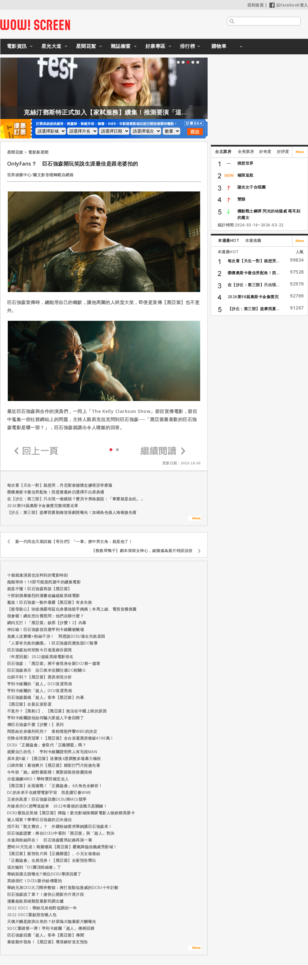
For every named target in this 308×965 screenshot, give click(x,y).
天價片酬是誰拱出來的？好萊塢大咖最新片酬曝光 (51, 921)
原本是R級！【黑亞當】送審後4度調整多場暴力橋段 (54, 758)
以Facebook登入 (288, 5)
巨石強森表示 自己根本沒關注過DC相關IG (46, 670)
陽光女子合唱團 (251, 187)
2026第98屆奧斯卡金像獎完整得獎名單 (42, 505)
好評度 (283, 151)
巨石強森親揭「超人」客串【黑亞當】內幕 (45, 697)
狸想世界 (245, 163)
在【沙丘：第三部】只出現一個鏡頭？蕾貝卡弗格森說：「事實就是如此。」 (76, 499)
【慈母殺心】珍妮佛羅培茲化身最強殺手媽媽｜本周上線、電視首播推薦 (72, 609)
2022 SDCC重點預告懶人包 (32, 914)
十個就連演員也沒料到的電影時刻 (37, 575)
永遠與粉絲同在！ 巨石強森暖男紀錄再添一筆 (49, 840)
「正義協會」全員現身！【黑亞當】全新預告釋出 (51, 860)
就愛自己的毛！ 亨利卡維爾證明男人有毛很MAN (52, 751)
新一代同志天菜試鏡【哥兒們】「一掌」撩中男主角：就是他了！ (74, 541)
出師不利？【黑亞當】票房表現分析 (39, 677)
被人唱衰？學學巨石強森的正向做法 (39, 819)
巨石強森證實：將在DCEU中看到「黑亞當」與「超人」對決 (61, 833)
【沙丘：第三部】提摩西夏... (254, 308)
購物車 (219, 46)
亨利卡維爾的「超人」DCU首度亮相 (39, 684)
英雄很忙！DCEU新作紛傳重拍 (34, 881)
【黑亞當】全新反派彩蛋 (29, 704)
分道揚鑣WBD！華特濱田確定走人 (38, 779)
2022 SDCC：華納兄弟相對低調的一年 (42, 908)
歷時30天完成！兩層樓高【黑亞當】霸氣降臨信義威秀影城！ (62, 847)
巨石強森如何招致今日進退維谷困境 (39, 650)
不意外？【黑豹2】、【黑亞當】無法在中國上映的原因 (57, 711)
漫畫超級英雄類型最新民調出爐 (35, 901)
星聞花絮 (86, 46)
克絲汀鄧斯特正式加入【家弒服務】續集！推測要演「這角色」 (127, 112)
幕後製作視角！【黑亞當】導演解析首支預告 (47, 942)
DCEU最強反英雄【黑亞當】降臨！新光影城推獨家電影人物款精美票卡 (71, 813)
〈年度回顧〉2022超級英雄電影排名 (40, 656)
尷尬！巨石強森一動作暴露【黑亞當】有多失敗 (49, 602)
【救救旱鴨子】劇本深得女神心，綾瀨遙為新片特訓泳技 (142, 550)
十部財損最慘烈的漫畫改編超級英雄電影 (43, 595)
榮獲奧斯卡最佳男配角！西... (254, 273)
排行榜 (187, 46)
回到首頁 (255, 5)
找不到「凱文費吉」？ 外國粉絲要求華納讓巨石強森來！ (59, 826)
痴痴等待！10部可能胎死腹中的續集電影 (44, 582)
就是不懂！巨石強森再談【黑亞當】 (39, 588)
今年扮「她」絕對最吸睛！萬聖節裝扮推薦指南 (49, 772)
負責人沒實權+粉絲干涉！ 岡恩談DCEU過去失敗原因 (56, 636)
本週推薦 (253, 240)
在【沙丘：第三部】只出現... (254, 284)
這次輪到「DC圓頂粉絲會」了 (34, 867)
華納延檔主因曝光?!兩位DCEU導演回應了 (44, 874)
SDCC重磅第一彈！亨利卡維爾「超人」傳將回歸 (51, 928)
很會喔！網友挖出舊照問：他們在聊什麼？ (45, 616)
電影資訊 (17, 46)
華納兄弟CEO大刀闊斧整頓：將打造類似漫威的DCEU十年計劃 (63, 887)
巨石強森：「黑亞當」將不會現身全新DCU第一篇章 (53, 663)
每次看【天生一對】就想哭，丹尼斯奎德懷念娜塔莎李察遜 (59, 485)
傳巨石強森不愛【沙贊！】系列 (35, 724)
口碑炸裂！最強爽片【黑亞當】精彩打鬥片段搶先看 (53, 765)
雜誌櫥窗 (121, 46)
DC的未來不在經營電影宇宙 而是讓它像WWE (49, 792)
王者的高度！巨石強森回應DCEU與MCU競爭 (47, 799)
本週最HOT (228, 240)
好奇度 (265, 151)
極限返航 (245, 175)
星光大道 (51, 46)
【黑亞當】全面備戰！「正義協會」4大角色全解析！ (55, 785)
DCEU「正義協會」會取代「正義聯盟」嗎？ (46, 745)
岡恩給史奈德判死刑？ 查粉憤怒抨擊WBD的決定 (52, 731)
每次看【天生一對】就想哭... (254, 261)
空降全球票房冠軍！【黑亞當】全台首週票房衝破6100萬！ (60, 738)
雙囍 (241, 199)
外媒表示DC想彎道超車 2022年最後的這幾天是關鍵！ (57, 806)
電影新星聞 (38, 152)
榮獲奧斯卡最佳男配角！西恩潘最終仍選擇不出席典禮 (55, 492)
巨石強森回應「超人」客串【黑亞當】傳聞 (45, 935)
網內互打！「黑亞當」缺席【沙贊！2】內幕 (46, 622)
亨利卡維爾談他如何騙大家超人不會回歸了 (45, 718)
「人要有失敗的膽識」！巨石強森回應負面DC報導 (52, 643)
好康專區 (155, 46)
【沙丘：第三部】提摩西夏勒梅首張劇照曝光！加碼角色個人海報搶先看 (72, 512)
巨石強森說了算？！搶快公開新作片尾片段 (45, 894)
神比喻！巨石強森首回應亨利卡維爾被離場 (45, 629)
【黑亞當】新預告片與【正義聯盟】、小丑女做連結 (53, 853)
